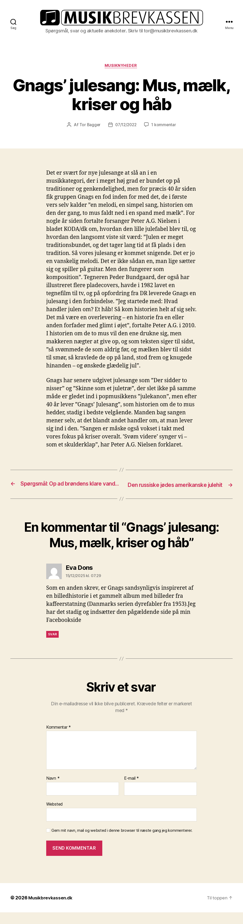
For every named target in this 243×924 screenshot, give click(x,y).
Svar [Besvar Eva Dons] (52, 646)
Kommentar (58, 739)
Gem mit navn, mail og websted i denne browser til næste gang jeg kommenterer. (121, 842)
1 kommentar (164, 129)
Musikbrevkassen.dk (51, 909)
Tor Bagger (88, 129)
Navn (52, 790)
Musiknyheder (121, 70)
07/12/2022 (125, 129)
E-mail (131, 790)
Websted (54, 815)
